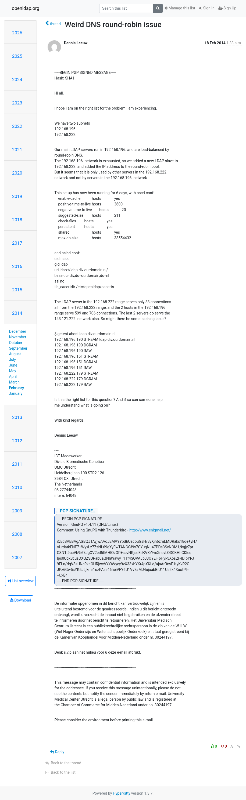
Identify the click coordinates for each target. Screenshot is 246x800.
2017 (17, 243)
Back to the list (60, 772)
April (13, 376)
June (13, 365)
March (14, 382)
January (16, 393)
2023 (17, 103)
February (16, 388)
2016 (17, 266)
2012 (17, 440)
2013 (17, 417)
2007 (17, 557)
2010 (17, 487)
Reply (57, 752)
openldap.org (25, 8)
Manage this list (180, 8)
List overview (20, 581)
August (15, 354)
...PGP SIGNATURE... (76, 510)
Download (20, 600)
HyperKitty (121, 793)
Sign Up (227, 8)
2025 (17, 56)
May (12, 371)
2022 (17, 126)
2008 (17, 534)
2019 (17, 196)
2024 (17, 79)
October (15, 343)
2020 (17, 173)
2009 (17, 510)
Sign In (207, 8)
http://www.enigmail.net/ (150, 530)
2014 (17, 313)
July (12, 359)
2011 (17, 464)
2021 (17, 149)
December (17, 331)
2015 (17, 289)
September (18, 348)
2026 (17, 32)
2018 (17, 219)
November (17, 337)
